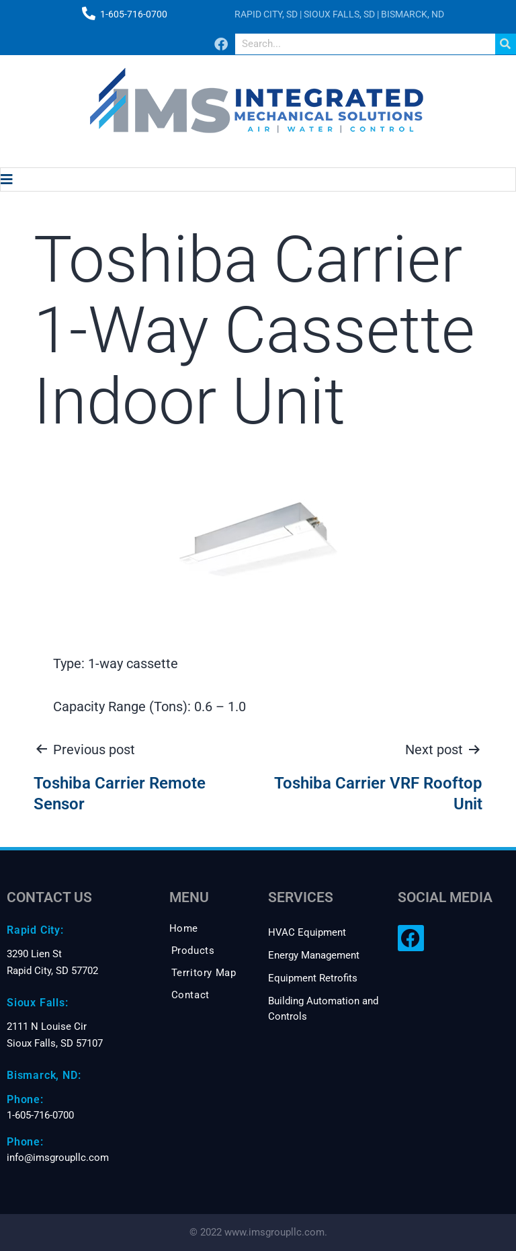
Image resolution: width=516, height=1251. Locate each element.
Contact (190, 995)
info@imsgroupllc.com (58, 1158)
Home (183, 928)
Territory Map (203, 973)
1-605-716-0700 (133, 14)
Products (193, 950)
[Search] (505, 44)
